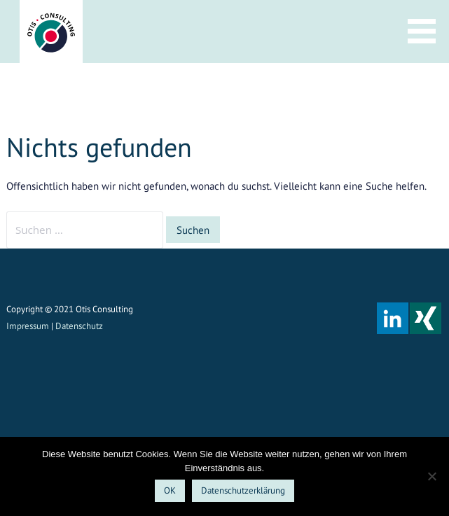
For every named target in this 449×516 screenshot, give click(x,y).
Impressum (27, 326)
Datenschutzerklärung (243, 490)
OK (170, 490)
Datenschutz (79, 326)
